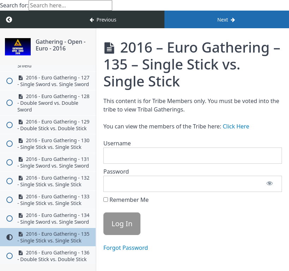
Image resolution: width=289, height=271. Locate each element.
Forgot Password (125, 248)
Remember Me (126, 200)
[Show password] (269, 184)
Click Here (236, 126)
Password (116, 171)
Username (117, 143)
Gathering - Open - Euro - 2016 (61, 45)
